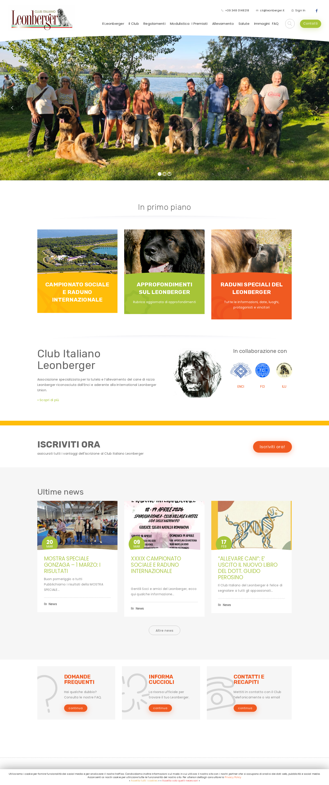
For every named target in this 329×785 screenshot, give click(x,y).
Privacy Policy (233, 777)
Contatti (310, 23)
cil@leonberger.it (272, 10)
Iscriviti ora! (272, 447)
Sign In (300, 10)
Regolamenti (154, 23)
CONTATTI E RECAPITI (249, 679)
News (53, 604)
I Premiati (200, 23)
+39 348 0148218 (237, 10)
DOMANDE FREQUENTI (79, 679)
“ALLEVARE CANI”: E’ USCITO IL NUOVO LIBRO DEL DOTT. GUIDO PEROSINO (248, 568)
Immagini (262, 23)
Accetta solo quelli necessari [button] (180, 780)
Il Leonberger (113, 23)
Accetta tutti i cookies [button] (144, 780)
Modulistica (179, 23)
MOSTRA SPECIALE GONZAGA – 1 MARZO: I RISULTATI (72, 565)
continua (76, 708)
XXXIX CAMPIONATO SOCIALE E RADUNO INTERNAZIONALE (156, 565)
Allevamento (223, 23)
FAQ (275, 23)
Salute (244, 23)
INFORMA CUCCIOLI (161, 679)
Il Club (134, 23)
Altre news (165, 630)
